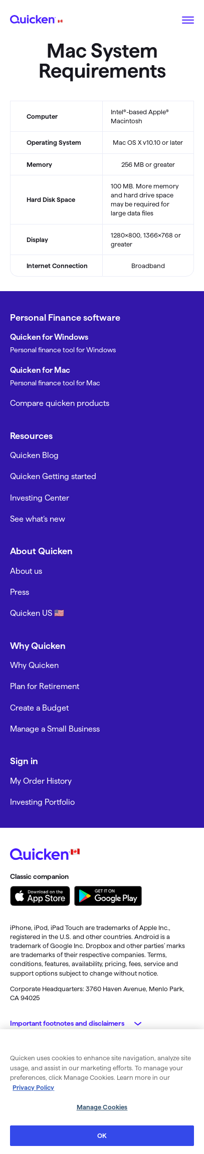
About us (26, 571)
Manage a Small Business (55, 729)
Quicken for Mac (40, 370)
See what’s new (37, 519)
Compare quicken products (59, 403)
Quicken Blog (34, 455)
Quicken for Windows (49, 337)
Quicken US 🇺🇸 (37, 613)
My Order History (41, 781)
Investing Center (39, 498)
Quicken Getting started (53, 476)
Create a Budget (39, 708)
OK (102, 1137)
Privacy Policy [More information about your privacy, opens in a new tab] (33, 1089)
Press (19, 592)
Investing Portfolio (42, 802)
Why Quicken (34, 665)
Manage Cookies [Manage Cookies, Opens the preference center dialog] (102, 1108)
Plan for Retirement (44, 686)
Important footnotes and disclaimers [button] (67, 1023)
